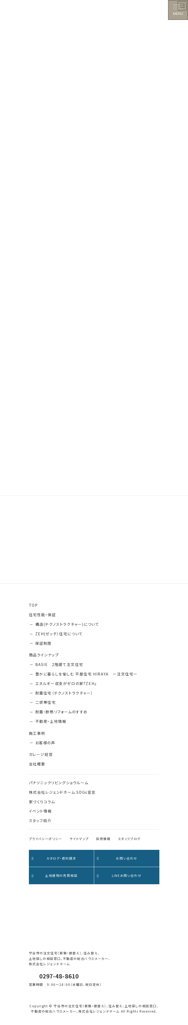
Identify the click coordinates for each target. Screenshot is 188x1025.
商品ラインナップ (44, 654)
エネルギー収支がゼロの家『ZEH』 (66, 683)
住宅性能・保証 (42, 614)
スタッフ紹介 (40, 820)
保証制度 (43, 643)
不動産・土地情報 (51, 721)
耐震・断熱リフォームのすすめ (61, 711)
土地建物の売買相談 (55, 875)
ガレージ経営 (41, 754)
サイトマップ (79, 838)
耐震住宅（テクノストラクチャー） (64, 693)
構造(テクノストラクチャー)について (67, 624)
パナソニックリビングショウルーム (59, 782)
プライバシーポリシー (45, 838)
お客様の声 (45, 742)
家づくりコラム (42, 801)
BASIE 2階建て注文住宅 (59, 664)
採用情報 (103, 838)
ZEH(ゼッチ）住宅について (59, 633)
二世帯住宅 (45, 702)
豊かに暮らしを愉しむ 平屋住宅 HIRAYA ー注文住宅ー (86, 674)
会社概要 (37, 764)
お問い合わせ (117, 858)
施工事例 (37, 733)
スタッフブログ (129, 838)
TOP (33, 605)
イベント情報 (40, 811)
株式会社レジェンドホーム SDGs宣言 (62, 792)
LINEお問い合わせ (119, 875)
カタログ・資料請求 (54, 858)
